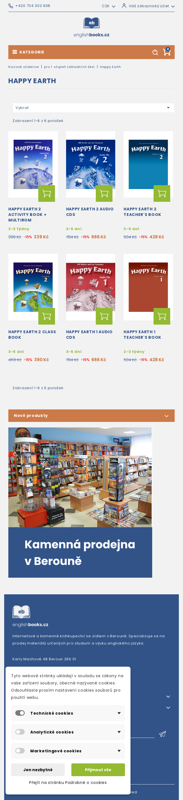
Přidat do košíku (46, 193)
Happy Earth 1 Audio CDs (89, 334)
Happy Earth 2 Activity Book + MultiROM (27, 214)
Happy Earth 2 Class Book (32, 334)
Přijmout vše (98, 770)
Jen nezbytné (37, 770)
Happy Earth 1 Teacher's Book (142, 334)
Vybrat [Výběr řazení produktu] (94, 107)
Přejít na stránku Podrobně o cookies (68, 782)
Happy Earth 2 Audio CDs (90, 211)
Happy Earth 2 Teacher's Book (142, 211)
